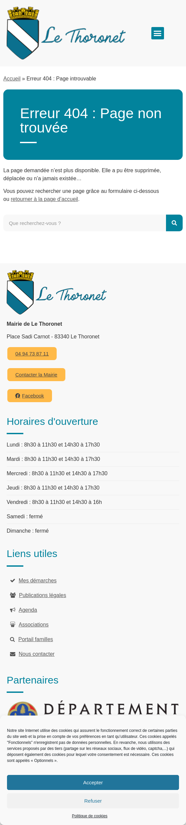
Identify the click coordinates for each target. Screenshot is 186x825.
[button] (157, 33)
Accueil (12, 78)
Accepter (93, 782)
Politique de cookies (90, 816)
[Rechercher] (174, 223)
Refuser (93, 801)
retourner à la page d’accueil (44, 199)
